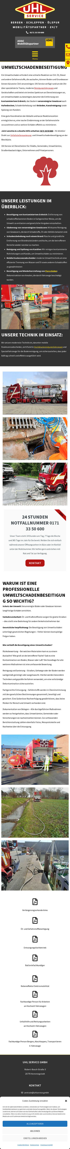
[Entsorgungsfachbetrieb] (35, 939)
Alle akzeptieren (35, 1124)
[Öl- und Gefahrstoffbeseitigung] (35, 920)
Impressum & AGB (46, 1145)
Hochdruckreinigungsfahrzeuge (48, 347)
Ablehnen (35, 1131)
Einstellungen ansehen (35, 1138)
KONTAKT (35, 563)
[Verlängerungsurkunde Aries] (35, 901)
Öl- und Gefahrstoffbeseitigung (35, 929)
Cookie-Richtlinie (23, 1145)
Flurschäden (51, 271)
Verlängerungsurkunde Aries (35, 910)
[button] (66, 1101)
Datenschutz (34, 1145)
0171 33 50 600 (42, 526)
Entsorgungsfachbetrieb (35, 947)
